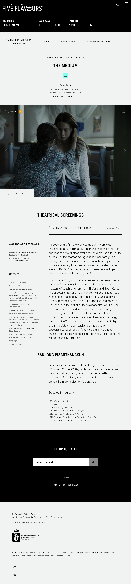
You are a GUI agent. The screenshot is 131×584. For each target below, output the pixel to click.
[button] (124, 151)
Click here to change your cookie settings (52, 556)
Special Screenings (75, 57)
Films (46, 41)
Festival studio (68, 41)
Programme (52, 57)
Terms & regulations (22, 522)
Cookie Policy (40, 522)
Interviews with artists (98, 41)
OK (93, 462)
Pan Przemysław (54, 517)
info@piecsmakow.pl (65, 484)
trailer (13, 111)
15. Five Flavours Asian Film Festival (18, 42)
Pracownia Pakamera (33, 517)
